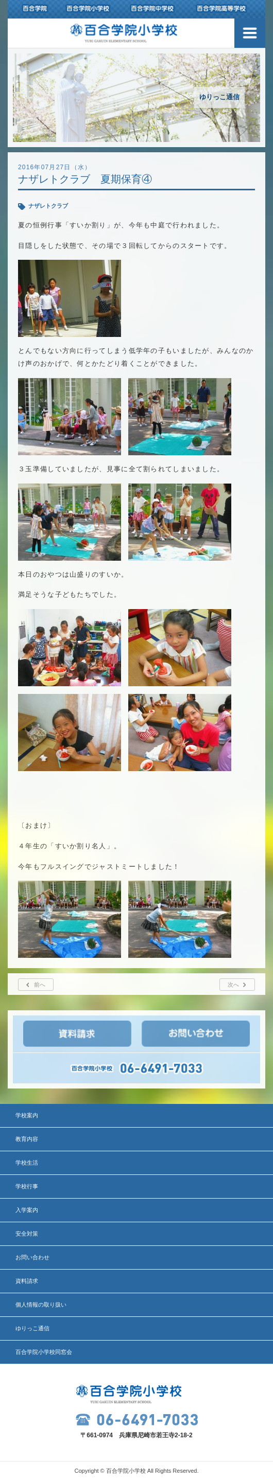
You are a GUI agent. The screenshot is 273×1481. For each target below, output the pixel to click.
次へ (233, 985)
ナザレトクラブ (48, 206)
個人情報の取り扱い (40, 1304)
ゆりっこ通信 (32, 1328)
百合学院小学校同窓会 (43, 1352)
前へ (39, 985)
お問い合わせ (32, 1257)
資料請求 (26, 1281)
